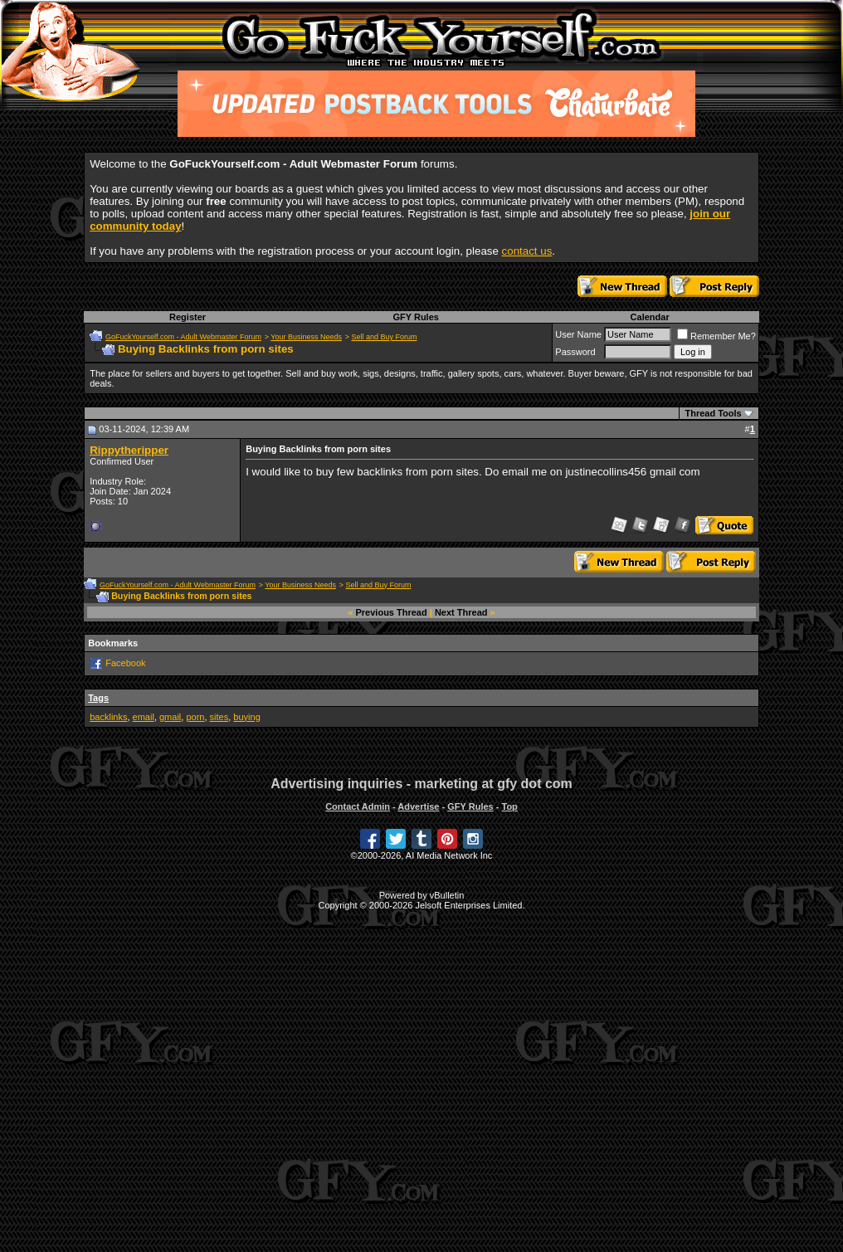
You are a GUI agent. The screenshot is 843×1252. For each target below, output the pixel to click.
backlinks (108, 717)
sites (219, 717)
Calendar (650, 317)
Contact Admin (357, 806)
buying (246, 717)
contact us (527, 251)
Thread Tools (713, 413)
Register (187, 317)
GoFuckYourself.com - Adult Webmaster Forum (183, 337)
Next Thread (461, 612)
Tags (98, 698)
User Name (578, 334)
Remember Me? (716, 336)
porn (195, 717)
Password (575, 352)
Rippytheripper (129, 450)
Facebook (125, 663)
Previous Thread (391, 612)
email (143, 717)
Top (509, 806)
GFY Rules (415, 317)
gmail (170, 717)
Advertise (418, 806)
